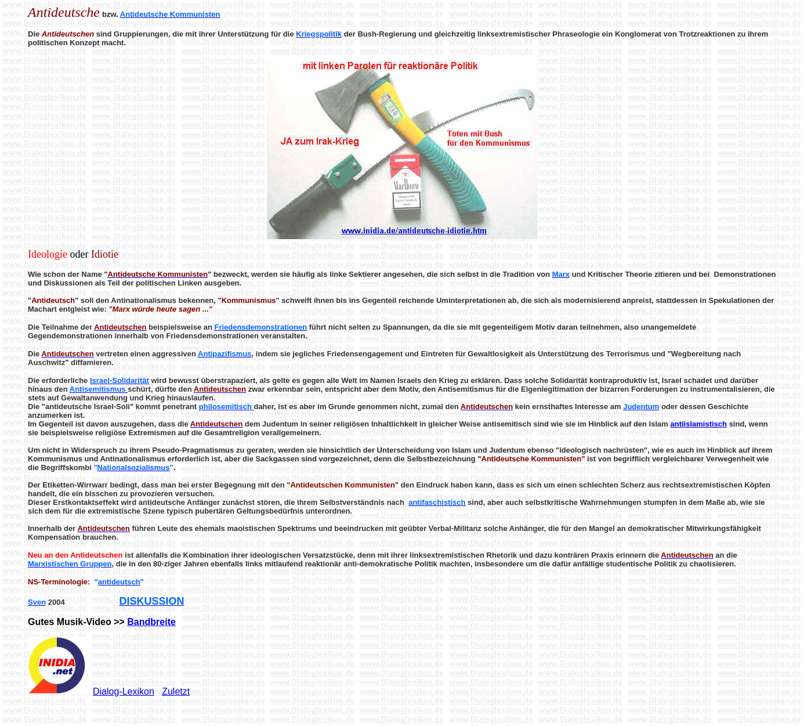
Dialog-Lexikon (123, 691)
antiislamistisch (698, 424)
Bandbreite (151, 622)
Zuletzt (176, 691)
